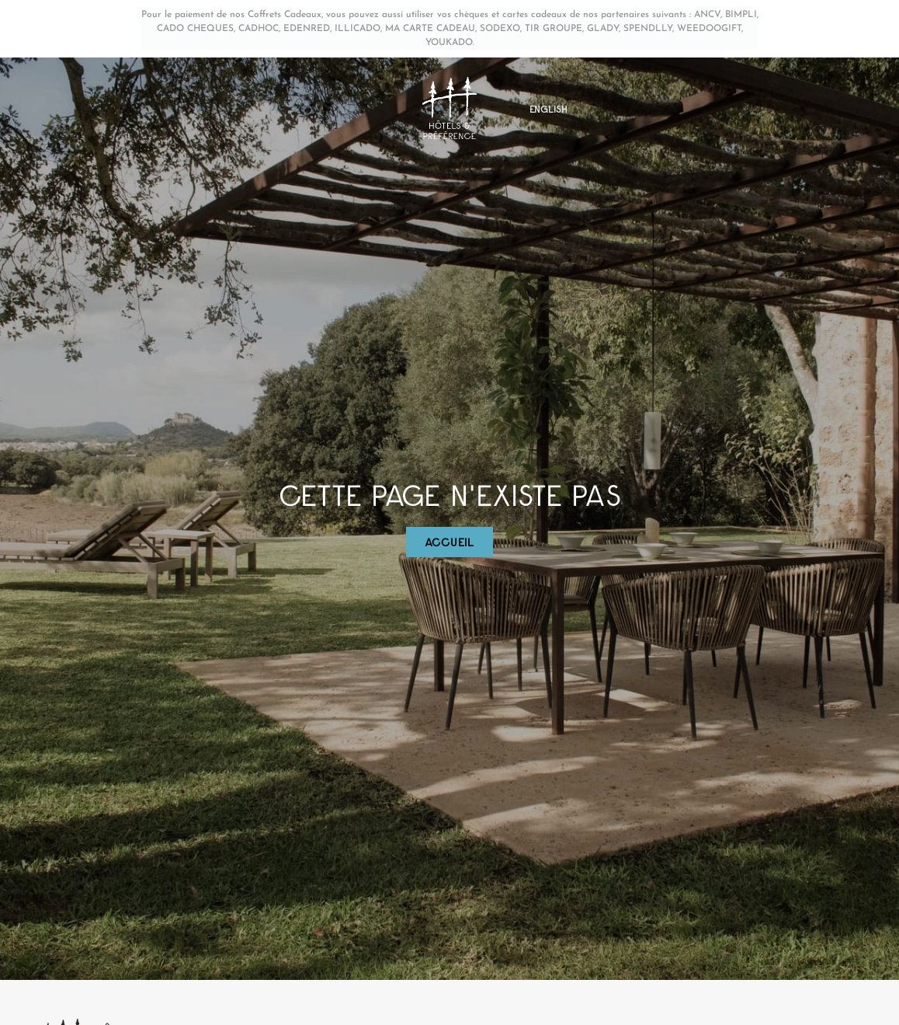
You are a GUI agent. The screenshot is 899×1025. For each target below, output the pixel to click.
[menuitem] (548, 108)
